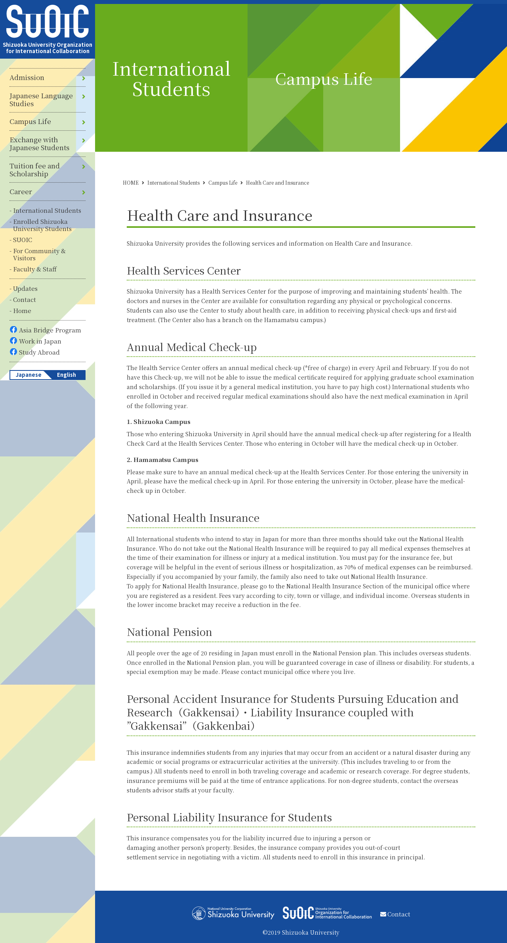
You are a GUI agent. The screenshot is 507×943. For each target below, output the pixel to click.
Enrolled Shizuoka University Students (42, 225)
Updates (25, 288)
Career (21, 191)
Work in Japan (40, 341)
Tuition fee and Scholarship (35, 170)
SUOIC (22, 239)
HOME (131, 182)
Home (22, 310)
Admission (27, 77)
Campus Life (30, 121)
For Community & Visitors (39, 254)
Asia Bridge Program (50, 330)
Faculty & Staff (35, 269)
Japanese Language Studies (41, 100)
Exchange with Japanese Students (39, 144)
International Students (47, 210)
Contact (24, 299)
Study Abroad (39, 352)
